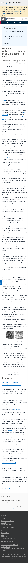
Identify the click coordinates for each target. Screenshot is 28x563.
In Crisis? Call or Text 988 (14, 22)
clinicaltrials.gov (18, 11)
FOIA (2, 534)
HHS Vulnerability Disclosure (8, 538)
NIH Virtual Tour (5, 546)
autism (4, 100)
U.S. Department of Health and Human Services (12, 548)
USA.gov (3, 550)
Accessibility (4, 536)
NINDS (10, 430)
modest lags (6, 157)
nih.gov (3, 13)
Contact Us (3, 522)
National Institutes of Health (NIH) (9, 544)
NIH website (7, 488)
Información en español (6, 524)
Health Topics (4, 519)
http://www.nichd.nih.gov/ (9, 462)
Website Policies (5, 532)
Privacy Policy (4, 531)
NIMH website (16, 409)
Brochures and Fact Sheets (7, 520)
